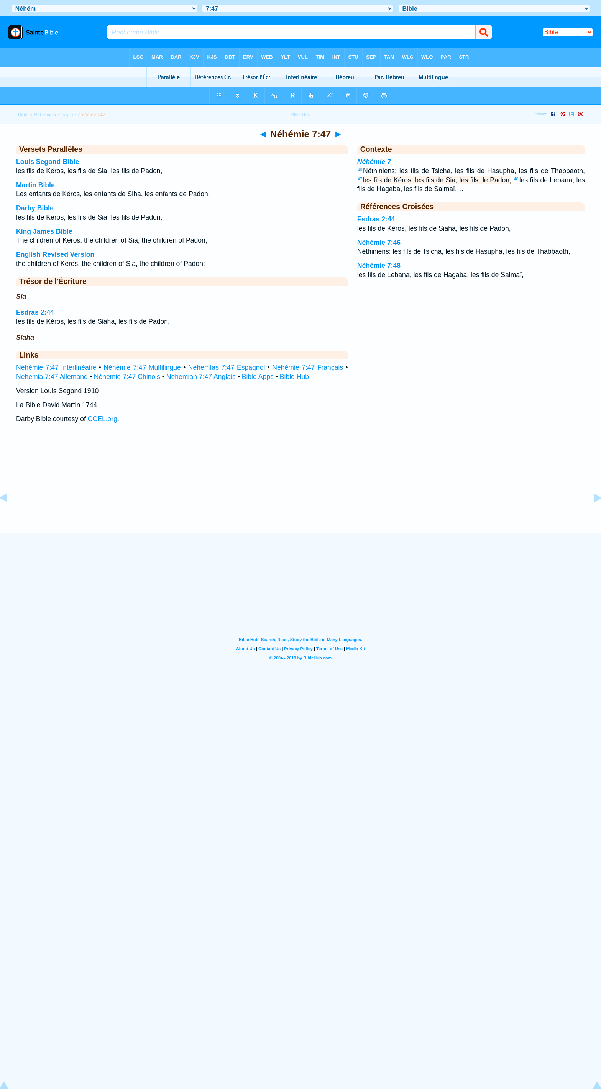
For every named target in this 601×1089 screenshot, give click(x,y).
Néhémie (43, 115)
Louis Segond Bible (47, 162)
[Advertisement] (300, 486)
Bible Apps (258, 376)
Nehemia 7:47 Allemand (52, 376)
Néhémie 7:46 (379, 242)
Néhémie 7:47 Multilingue (142, 367)
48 (516, 179)
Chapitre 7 (69, 115)
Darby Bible (35, 208)
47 (360, 179)
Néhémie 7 (374, 162)
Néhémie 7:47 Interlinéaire (56, 367)
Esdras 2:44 (35, 312)
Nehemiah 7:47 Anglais (201, 376)
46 (360, 169)
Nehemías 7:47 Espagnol (226, 367)
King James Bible (44, 231)
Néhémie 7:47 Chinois (127, 376)
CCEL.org (102, 419)
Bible (23, 115)
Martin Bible (35, 185)
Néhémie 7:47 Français (307, 367)
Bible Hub (294, 376)
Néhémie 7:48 (379, 265)
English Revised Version (55, 254)
